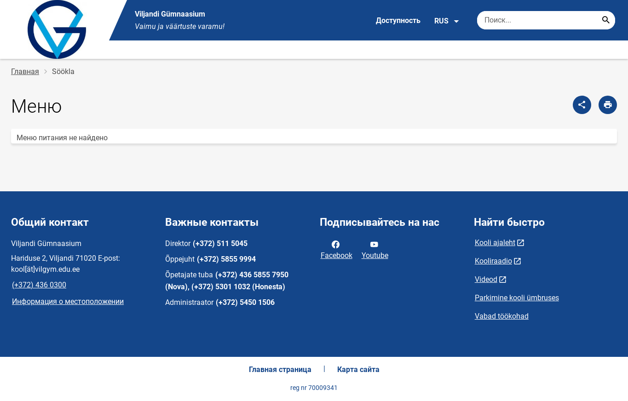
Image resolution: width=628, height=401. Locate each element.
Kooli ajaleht (495, 242)
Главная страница (280, 369)
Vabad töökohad (502, 316)
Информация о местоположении (68, 301)
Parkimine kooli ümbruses (517, 297)
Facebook (336, 249)
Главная (25, 71)
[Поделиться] (582, 105)
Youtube (375, 249)
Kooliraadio (493, 261)
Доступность (398, 20)
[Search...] (606, 20)
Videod (486, 279)
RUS (447, 21)
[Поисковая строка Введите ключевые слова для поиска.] (546, 20)
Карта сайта (358, 369)
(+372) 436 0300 (39, 285)
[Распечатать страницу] (608, 105)
